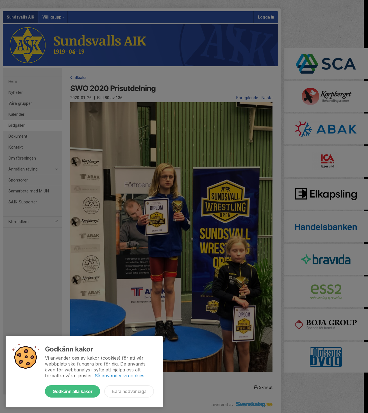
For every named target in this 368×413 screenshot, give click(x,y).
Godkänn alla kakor (72, 391)
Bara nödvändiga (129, 391)
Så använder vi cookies (119, 375)
